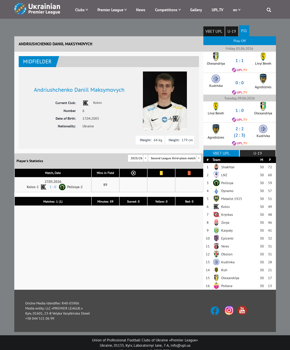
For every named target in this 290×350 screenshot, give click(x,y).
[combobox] (138, 158)
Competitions (166, 9)
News (140, 9)
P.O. (244, 30)
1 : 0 (53, 187)
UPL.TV (217, 9)
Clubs (80, 9)
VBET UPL (214, 31)
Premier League (110, 9)
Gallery (196, 9)
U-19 (232, 31)
